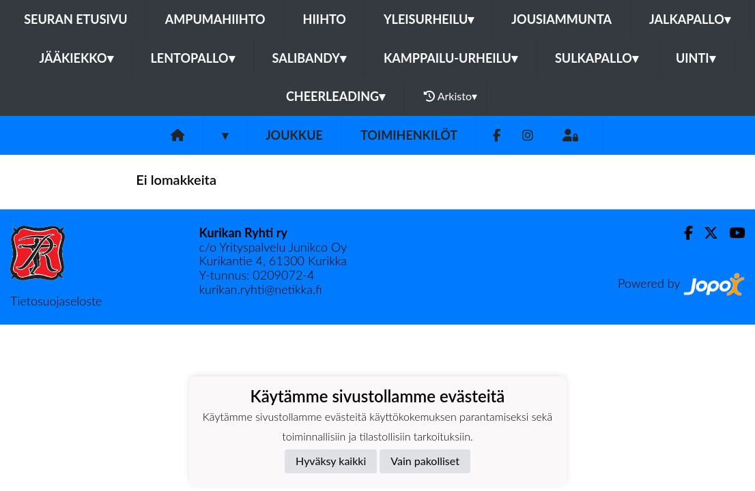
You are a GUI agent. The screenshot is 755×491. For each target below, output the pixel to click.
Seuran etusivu (76, 19)
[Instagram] (527, 135)
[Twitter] (705, 233)
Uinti (695, 57)
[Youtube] (731, 233)
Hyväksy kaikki (331, 460)
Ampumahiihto (215, 19)
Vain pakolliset (424, 460)
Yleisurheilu (429, 19)
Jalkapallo (689, 19)
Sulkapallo (596, 57)
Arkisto (450, 96)
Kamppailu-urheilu (450, 57)
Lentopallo (193, 57)
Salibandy (309, 57)
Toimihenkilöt (408, 135)
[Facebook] (496, 135)
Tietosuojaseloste (56, 300)
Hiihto (324, 19)
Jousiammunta (561, 19)
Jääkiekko (76, 57)
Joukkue (294, 135)
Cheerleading (335, 96)
